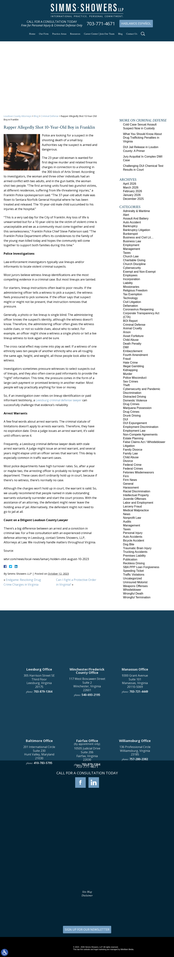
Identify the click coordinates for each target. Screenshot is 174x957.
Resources (75, 34)
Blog (120, 34)
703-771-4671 (101, 24)
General (128, 483)
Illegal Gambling (133, 366)
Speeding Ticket (133, 570)
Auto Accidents (132, 536)
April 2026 (129, 183)
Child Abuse (131, 339)
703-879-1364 (43, 770)
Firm (126, 476)
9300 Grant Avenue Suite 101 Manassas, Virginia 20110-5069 (135, 760)
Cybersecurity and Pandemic (141, 389)
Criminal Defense (49, 116)
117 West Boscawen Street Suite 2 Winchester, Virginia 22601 (87, 763)
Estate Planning (133, 438)
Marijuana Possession (137, 407)
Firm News (130, 479)
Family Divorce (132, 449)
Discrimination (132, 392)
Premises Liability (134, 555)
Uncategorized (132, 578)
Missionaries (131, 286)
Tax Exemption (132, 294)
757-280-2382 (138, 838)
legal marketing (100, 949)
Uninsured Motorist (135, 582)
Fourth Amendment (135, 354)
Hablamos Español (136, 23)
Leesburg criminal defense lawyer (59, 400)
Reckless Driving (134, 563)
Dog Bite (128, 544)
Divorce (128, 460)
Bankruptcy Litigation (136, 230)
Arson (127, 332)
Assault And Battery (136, 218)
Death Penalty (132, 343)
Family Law (130, 453)
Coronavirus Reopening (138, 309)
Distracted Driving (134, 396)
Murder (127, 373)
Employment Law (134, 430)
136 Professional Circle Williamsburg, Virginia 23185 (135, 829)
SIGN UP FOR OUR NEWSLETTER (87, 929)
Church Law (131, 256)
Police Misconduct (135, 377)
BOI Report (130, 320)
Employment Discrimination (140, 426)
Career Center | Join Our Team (99, 34)
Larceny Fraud (132, 506)
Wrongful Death (133, 593)
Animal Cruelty (132, 328)
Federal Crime (132, 464)
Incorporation (131, 279)
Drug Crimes (131, 404)
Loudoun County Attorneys (17, 116)
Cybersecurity (132, 267)
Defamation (130, 305)
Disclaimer (87, 895)
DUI (125, 419)
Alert (126, 214)
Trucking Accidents (135, 551)
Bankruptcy (130, 226)
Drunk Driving (132, 415)
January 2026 (132, 195)
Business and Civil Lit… (138, 237)
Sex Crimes (130, 381)
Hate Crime (130, 362)
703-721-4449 (138, 770)
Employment (131, 245)
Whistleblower (132, 589)
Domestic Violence (135, 400)
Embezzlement (132, 351)
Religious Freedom (135, 290)
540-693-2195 (91, 774)
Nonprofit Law (132, 517)
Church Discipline (134, 264)
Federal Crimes (133, 468)
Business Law (132, 241)
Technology (130, 298)
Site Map (87, 892)
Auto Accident (132, 222)
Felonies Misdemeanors (138, 472)
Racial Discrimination (136, 491)
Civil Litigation (132, 301)
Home (32, 34)
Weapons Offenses (135, 586)
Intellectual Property (136, 495)
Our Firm (44, 34)
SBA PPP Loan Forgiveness (141, 567)
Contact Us (131, 34)
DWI (126, 347)
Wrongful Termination (137, 597)
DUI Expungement (135, 423)
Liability (128, 283)
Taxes (127, 252)
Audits (127, 521)
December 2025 (133, 198)
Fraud (127, 358)
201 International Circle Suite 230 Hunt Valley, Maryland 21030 (39, 831)
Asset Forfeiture (133, 336)
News (126, 514)
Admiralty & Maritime (136, 211)
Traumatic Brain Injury (137, 548)
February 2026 (132, 191)
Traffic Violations (133, 574)
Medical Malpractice (136, 510)
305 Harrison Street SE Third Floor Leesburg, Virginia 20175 (39, 760)
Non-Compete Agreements (140, 434)
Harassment (131, 487)
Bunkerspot (130, 233)
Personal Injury (133, 532)
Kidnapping (130, 370)
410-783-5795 (43, 842)
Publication (130, 559)
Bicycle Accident (133, 540)
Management (131, 248)
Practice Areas (59, 34)
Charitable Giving (134, 260)
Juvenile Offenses (134, 498)
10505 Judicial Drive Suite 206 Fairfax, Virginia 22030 (87, 832)
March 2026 (131, 187)
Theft (126, 385)
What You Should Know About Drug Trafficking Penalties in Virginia (142, 137)
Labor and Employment (138, 502)
